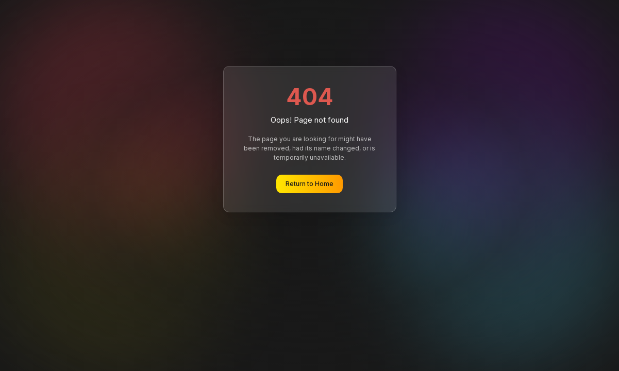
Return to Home (309, 184)
